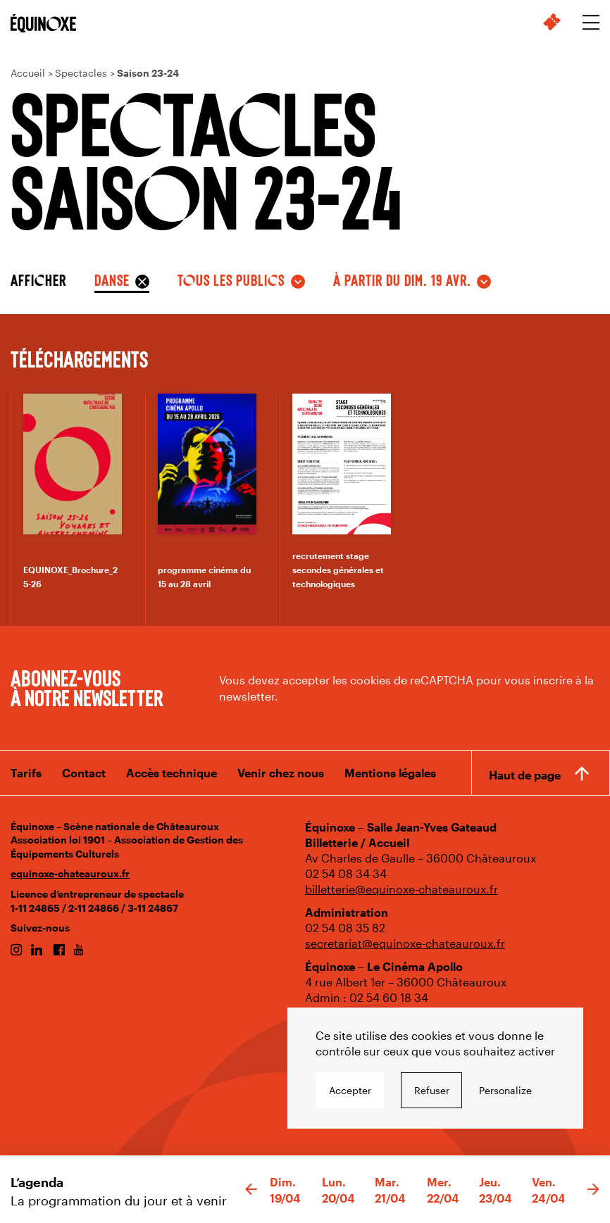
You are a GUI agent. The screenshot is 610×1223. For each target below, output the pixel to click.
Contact (84, 772)
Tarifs (26, 772)
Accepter (350, 1090)
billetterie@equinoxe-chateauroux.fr (401, 889)
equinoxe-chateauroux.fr (70, 873)
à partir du (402, 279)
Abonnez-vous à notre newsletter (87, 687)
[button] (251, 1190)
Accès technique (171, 772)
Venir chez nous (280, 772)
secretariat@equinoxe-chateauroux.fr (405, 943)
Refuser (431, 1090)
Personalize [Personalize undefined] (505, 1090)
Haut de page (525, 775)
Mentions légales (390, 772)
